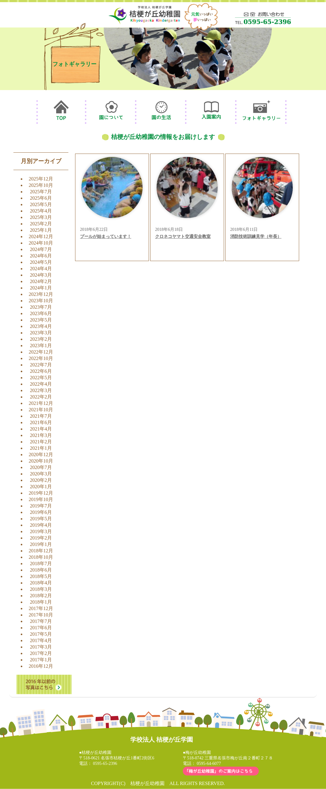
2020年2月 (41, 480)
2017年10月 (41, 614)
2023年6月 (41, 313)
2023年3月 (41, 332)
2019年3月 (41, 531)
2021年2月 (41, 441)
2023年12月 (41, 294)
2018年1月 (41, 602)
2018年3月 (41, 589)
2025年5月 (41, 204)
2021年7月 (41, 416)
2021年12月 (41, 403)
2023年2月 (41, 339)
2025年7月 (41, 191)
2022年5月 (41, 377)
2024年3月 (41, 275)
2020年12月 (41, 454)
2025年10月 (41, 185)
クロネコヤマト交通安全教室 (183, 236)
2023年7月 (41, 307)
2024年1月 (41, 287)
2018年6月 (41, 570)
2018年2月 (41, 595)
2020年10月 (41, 461)
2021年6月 (41, 422)
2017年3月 (41, 646)
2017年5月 (41, 634)
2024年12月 (41, 236)
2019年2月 (41, 537)
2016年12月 (41, 666)
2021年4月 (41, 428)
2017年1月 (41, 659)
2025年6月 (41, 198)
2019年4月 (41, 525)
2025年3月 (41, 217)
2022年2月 (41, 396)
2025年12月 (41, 178)
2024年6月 (41, 255)
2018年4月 (41, 582)
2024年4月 (41, 268)
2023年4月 (41, 326)
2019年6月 (41, 512)
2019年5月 (41, 518)
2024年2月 (41, 281)
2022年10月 (41, 358)
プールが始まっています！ (105, 236)
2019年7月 (41, 505)
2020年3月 (41, 473)
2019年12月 (41, 493)
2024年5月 (41, 262)
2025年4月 (41, 210)
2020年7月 (41, 467)
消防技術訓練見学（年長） (255, 236)
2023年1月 (41, 345)
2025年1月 (41, 230)
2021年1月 (41, 448)
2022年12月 (41, 352)
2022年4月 (41, 384)
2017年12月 (41, 608)
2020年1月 (41, 486)
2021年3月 (41, 435)
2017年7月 (41, 621)
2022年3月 (41, 390)
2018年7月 (41, 563)
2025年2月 (41, 223)
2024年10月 (41, 242)
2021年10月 (41, 409)
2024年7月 (41, 249)
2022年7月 (41, 364)
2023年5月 (41, 319)
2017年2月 (41, 653)
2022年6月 (41, 371)
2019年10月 (41, 499)
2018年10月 (41, 557)
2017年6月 (41, 627)
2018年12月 (41, 550)
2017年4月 (41, 640)
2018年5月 (41, 576)
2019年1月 (41, 544)
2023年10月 (41, 300)
